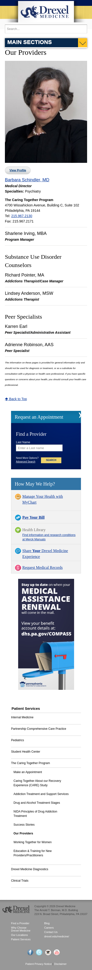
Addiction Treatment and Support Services (41, 794)
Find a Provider (20, 923)
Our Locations (19, 934)
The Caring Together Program (30, 763)
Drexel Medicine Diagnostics (29, 869)
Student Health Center (25, 751)
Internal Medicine (22, 717)
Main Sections (29, 42)
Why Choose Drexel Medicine (20, 929)
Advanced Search (25, 461)
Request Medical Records (42, 567)
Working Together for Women (32, 842)
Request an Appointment (39, 417)
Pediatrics (17, 740)
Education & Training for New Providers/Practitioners (32, 853)
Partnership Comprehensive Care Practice (38, 728)
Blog (47, 923)
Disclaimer (60, 963)
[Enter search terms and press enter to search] (46, 29)
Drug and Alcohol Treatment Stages (36, 802)
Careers (49, 927)
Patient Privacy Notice (39, 963)
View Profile (18, 170)
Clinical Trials (19, 880)
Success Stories (24, 824)
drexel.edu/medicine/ (56, 936)
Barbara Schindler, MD (27, 179)
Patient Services (20, 939)
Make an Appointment (27, 772)
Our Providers (23, 833)
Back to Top (16, 399)
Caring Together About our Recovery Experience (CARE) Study (37, 783)
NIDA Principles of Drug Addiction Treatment (35, 814)
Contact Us (50, 932)
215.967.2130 (21, 216)
